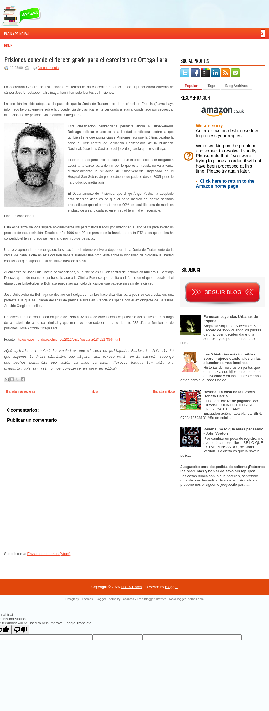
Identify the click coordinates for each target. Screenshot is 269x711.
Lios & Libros (131, 587)
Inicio (94, 391)
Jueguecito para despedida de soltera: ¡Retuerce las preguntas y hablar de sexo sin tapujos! (222, 469)
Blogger (171, 587)
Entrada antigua (164, 391)
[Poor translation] (20, 629)
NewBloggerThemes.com (186, 599)
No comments (48, 68)
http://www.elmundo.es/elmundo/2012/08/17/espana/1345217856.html (68, 339)
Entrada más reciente (20, 391)
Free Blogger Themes (151, 599)
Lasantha (127, 599)
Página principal (16, 33)
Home (8, 45)
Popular (191, 86)
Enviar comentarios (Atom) (48, 554)
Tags (211, 86)
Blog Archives (236, 86)
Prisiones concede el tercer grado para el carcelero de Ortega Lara (85, 59)
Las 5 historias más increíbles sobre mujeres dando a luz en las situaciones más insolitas (232, 358)
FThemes (86, 599)
